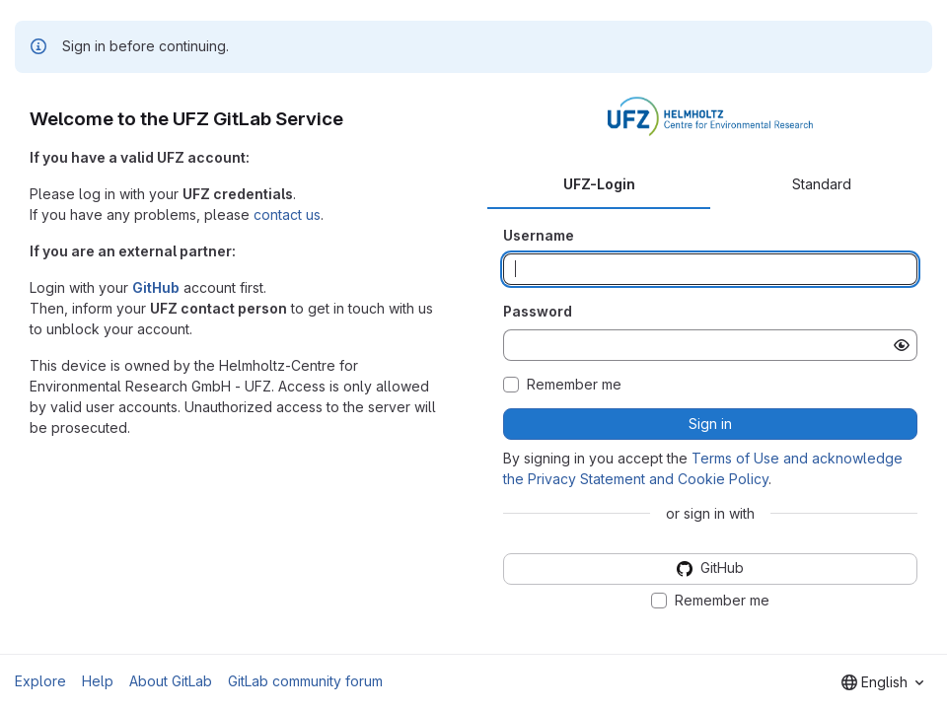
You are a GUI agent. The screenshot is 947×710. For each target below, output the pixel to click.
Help (97, 681)
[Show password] (901, 345)
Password (537, 311)
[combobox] (882, 682)
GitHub (156, 287)
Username (538, 235)
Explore (40, 681)
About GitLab (170, 681)
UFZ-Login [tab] (599, 184)
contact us (287, 214)
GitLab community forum (305, 681)
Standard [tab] (821, 184)
